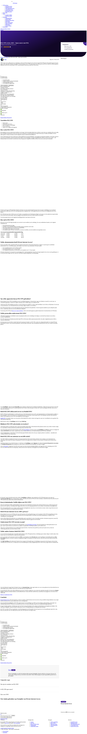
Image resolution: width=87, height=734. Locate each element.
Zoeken (13, 715)
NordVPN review (8, 6)
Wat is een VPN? (54, 724)
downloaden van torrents (32, 524)
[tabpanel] (29, 92)
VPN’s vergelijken (54, 721)
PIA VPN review (8, 11)
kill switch (6, 446)
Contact (32, 721)
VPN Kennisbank (54, 725)
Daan (5, 59)
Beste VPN (5, 12)
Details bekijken (3, 117)
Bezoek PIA (9, 117)
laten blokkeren (27, 429)
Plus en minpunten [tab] (4, 85)
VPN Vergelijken (3, 28)
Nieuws (52, 726)
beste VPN (7, 723)
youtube (2, 728)
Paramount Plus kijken (9, 20)
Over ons (32, 723)
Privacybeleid (5, 731)
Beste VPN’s (53, 723)
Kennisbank (5, 26)
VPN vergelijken (16, 723)
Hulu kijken (7, 21)
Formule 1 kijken (8, 14)
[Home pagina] (8, 3)
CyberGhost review (9, 9)
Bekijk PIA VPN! (3, 718)
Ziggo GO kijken (8, 23)
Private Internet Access (4, 599)
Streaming (5, 17)
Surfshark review (8, 7)
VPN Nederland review (9, 8)
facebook (5, 728)
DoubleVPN (2, 418)
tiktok (13, 728)
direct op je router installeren (17, 310)
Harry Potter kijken (9, 22)
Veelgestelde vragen (34, 726)
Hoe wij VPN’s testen (35, 724)
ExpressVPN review (9, 10)
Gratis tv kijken (8, 25)
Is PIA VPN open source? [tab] (6, 689)
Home (2, 57)
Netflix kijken (8, 19)
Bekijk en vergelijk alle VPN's (6, 594)
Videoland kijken (8, 18)
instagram (9, 728)
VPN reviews (5, 5)
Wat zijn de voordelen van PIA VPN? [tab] (9, 684)
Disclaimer (5, 732)
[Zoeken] (8, 28)
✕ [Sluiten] (0, 714)
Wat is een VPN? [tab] (4, 694)
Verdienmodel (33, 725)
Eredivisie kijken (8, 16)
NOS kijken (7, 24)
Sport (4, 13)
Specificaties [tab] (11, 85)
